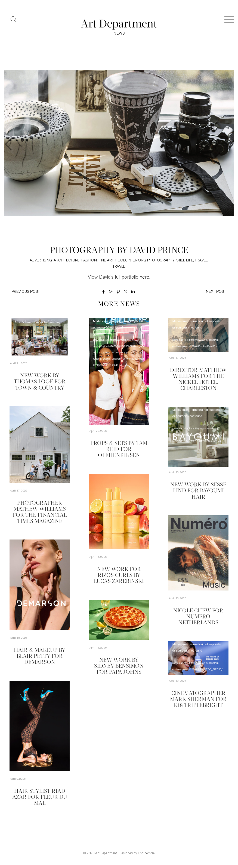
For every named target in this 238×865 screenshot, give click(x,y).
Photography (161, 261)
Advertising (41, 261)
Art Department (106, 853)
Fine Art (106, 261)
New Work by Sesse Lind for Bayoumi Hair (198, 491)
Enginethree (146, 853)
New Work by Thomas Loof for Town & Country (40, 382)
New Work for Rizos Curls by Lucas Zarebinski (119, 575)
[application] (119, 372)
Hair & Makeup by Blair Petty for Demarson (39, 656)
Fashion (89, 261)
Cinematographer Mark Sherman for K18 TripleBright (198, 699)
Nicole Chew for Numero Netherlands (198, 617)
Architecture (66, 261)
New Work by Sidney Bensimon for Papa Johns (119, 666)
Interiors (136, 261)
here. (145, 277)
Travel (201, 261)
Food (120, 261)
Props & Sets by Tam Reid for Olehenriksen (118, 449)
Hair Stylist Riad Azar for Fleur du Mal (39, 797)
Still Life (184, 261)
